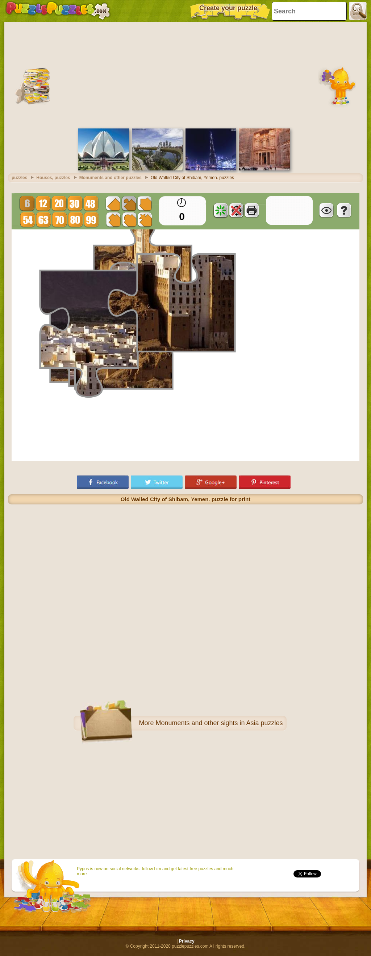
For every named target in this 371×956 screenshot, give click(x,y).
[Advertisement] (185, 74)
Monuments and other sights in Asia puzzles (219, 723)
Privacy (187, 941)
